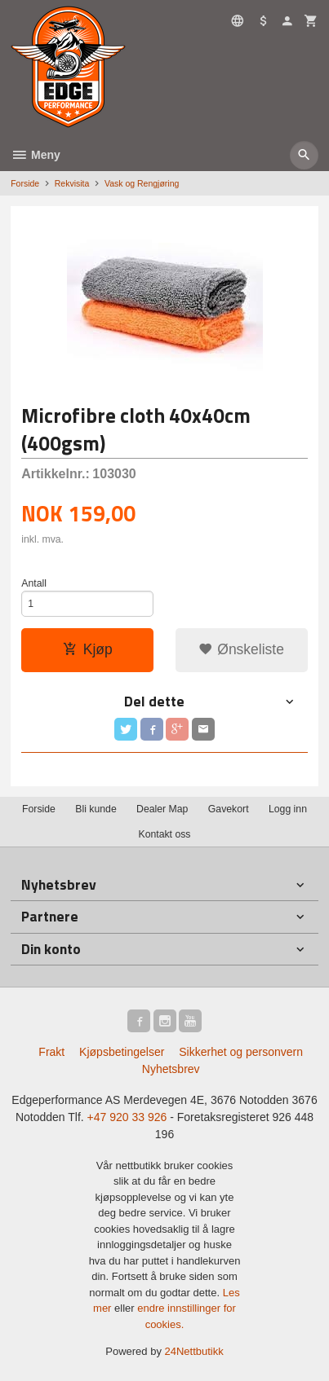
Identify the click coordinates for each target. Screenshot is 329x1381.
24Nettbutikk (194, 1351)
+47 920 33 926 (127, 1117)
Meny (35, 154)
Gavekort (228, 809)
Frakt (51, 1051)
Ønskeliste (241, 649)
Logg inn (288, 809)
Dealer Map (162, 809)
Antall (34, 583)
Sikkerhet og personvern (241, 1051)
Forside (25, 183)
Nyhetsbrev (171, 1068)
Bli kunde (95, 809)
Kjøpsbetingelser (121, 1051)
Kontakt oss (164, 834)
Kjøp (88, 649)
